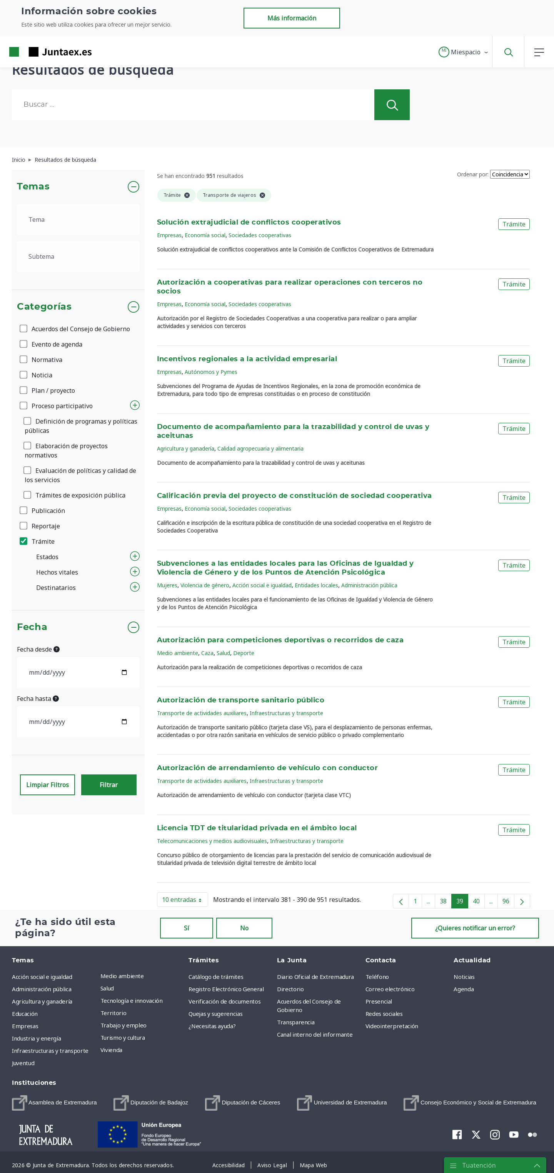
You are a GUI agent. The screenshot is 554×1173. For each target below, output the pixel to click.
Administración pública (369, 585)
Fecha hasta (38, 698)
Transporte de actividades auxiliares (202, 713)
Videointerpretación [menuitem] (391, 1026)
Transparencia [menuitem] (295, 1022)
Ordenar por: (473, 174)
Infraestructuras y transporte (286, 713)
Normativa (41, 359)
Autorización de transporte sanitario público (241, 700)
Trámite (38, 541)
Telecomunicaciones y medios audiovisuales (212, 841)
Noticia (36, 375)
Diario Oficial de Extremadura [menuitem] (315, 976)
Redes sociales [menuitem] (384, 1013)
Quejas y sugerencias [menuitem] (215, 1013)
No (244, 928)
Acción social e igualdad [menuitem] (42, 976)
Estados (47, 557)
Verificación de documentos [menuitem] (224, 1001)
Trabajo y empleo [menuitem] (123, 1025)
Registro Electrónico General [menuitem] (226, 989)
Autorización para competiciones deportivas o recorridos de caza (280, 640)
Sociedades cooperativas (260, 235)
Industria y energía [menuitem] (36, 1038)
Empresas (169, 235)
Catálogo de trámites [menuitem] (216, 976)
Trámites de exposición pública (75, 495)
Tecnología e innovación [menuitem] (131, 1000)
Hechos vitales (57, 572)
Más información (291, 18)
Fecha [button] (32, 627)
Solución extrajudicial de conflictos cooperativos (249, 222)
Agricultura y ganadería (185, 448)
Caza (207, 653)
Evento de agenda (51, 344)
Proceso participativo (57, 406)
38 (446, 902)
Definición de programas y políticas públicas (81, 426)
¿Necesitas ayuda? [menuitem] (212, 1026)
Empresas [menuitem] (25, 1026)
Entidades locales (316, 585)
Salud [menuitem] (107, 988)
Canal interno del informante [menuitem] (314, 1034)
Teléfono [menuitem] (377, 976)
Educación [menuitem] (25, 1013)
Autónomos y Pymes (211, 371)
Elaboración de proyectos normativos (66, 450)
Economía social (205, 235)
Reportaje (40, 526)
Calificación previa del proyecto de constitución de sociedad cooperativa (294, 496)
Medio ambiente (177, 653)
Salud (223, 653)
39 (462, 902)
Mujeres (167, 585)
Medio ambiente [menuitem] (122, 976)
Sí (186, 928)
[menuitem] (54, 1103)
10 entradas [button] (185, 901)
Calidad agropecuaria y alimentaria (260, 448)
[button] (464, 52)
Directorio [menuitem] (290, 989)
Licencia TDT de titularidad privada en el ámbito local (257, 828)
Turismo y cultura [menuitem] (122, 1037)
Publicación (43, 510)
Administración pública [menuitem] (41, 989)
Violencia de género (204, 585)
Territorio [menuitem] (113, 1013)
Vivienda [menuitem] (111, 1050)
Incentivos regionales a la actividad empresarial (247, 359)
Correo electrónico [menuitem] (390, 989)
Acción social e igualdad (262, 585)
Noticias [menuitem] (464, 976)
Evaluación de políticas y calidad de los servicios (80, 475)
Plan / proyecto (48, 390)
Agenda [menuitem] (464, 989)
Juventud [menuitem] (23, 1063)
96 (508, 902)
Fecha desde (38, 649)
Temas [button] (33, 186)
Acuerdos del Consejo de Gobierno (75, 329)
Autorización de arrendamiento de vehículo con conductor (267, 768)
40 (479, 902)
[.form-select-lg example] (78, 219)
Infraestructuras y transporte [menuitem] (50, 1050)
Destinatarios (56, 587)
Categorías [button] (44, 307)
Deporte (243, 653)
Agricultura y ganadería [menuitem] (42, 1001)
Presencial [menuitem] (378, 1001)
